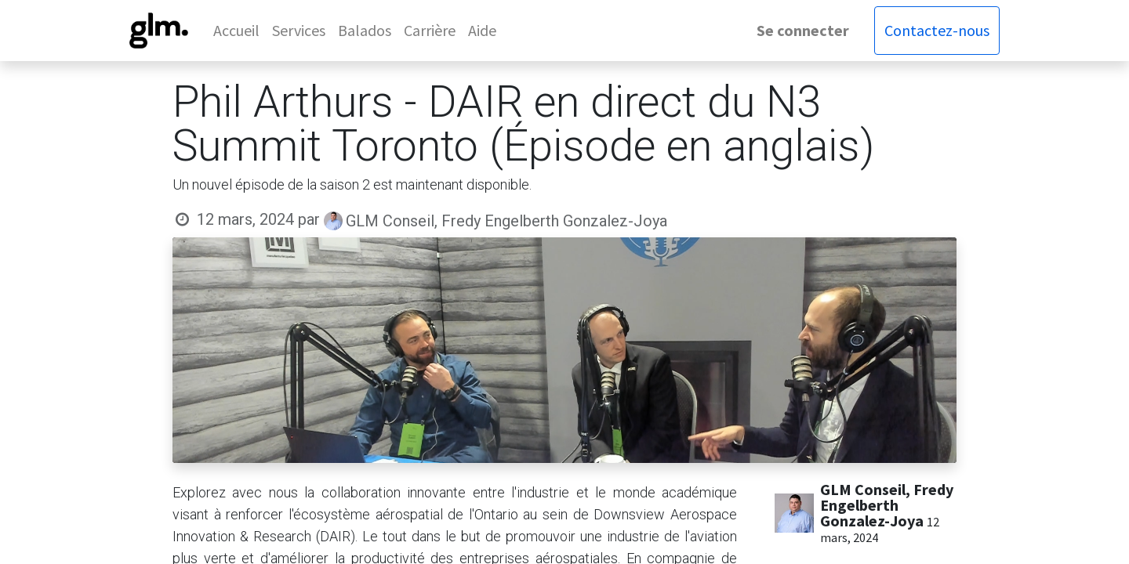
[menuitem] (236, 31)
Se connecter (803, 30)
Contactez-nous (936, 30)
